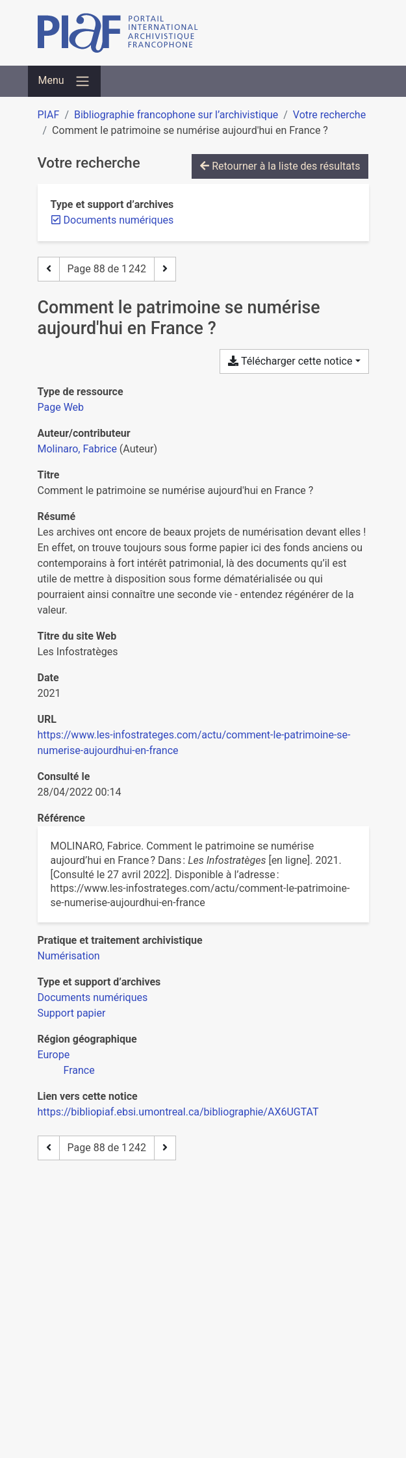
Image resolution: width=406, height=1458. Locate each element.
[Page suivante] (165, 269)
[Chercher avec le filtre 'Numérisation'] (69, 956)
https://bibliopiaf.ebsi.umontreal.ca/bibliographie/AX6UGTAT (178, 1112)
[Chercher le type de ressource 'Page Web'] (61, 407)
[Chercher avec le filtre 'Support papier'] (72, 1013)
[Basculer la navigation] (64, 81)
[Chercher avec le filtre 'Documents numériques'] (93, 997)
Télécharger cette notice (290, 361)
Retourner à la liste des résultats (280, 166)
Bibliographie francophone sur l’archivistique (176, 115)
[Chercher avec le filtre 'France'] (79, 1070)
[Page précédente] (49, 269)
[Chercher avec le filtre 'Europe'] (54, 1054)
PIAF (49, 115)
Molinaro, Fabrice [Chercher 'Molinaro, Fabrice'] (77, 449)
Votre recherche (329, 115)
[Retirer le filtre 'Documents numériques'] (119, 220)
